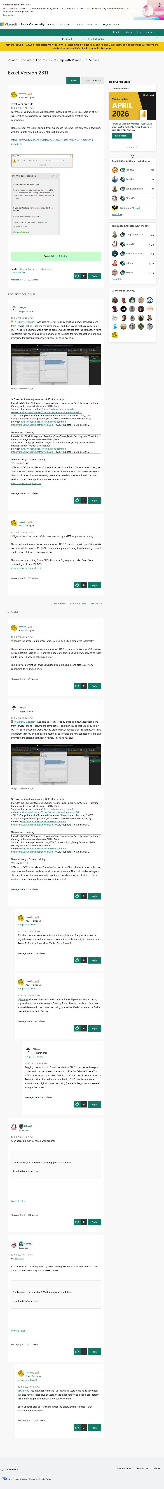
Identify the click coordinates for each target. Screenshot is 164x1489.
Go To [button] (149, 32)
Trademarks (157, 1468)
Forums (51, 24)
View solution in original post (26, 483)
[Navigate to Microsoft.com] (8, 24)
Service (94, 60)
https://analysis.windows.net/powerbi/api (32, 424)
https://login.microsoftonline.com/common (43, 421)
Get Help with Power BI (67, 60)
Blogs (105, 24)
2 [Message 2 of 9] (20, 1344)
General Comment (28, 269)
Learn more (9, 14)
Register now (104, 48)
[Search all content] (123, 39)
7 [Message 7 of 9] (34, 1097)
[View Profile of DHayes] (22, 307)
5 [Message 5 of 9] (20, 493)
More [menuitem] (116, 24)
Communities (92, 24)
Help (138, 32)
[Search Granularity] (73, 39)
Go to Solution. (60, 256)
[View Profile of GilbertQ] (28, 1125)
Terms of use (142, 1468)
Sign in (129, 32)
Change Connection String (22, 388)
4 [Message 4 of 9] (20, 1215)
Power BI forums (19, 60)
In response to (27, 924)
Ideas (77, 24)
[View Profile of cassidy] (22, 93)
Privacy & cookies (124, 1468)
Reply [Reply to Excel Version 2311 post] (94, 276)
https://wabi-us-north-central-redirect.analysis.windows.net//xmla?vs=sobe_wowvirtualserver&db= (46, 411)
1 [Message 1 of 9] (20, 279)
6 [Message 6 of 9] (27, 1021)
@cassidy (30, 321)
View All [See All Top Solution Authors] (117, 214)
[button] (73, 80)
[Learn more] (122, 136)
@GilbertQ (19, 321)
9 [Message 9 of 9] (20, 578)
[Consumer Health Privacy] (40, 1479)
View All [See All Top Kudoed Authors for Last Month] (117, 279)
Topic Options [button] (91, 80)
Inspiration (65, 24)
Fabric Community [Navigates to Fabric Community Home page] (32, 24)
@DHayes (23, 999)
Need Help (46, 269)
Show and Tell (19, 272)
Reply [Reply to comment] (94, 500)
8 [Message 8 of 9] (27, 953)
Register (117, 32)
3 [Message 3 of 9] (27, 1420)
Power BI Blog (18, 1200)
